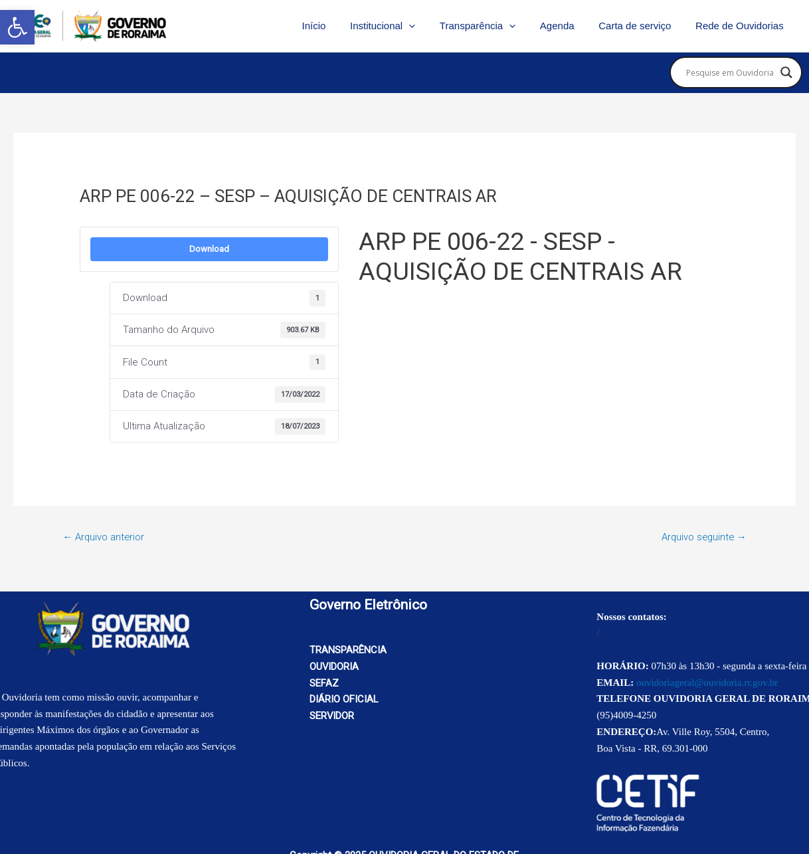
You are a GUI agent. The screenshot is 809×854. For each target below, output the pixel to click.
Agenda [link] (568, 25)
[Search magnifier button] (786, 72)
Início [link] (338, 25)
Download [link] (209, 249)
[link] (17, 27)
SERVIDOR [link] (332, 716)
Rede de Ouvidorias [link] (741, 25)
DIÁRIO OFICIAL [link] (344, 700)
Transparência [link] (493, 26)
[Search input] (730, 72)
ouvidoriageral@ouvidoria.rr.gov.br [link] (707, 682)
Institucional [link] (402, 26)
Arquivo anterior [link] (103, 537)
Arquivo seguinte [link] (703, 537)
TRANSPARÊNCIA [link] (348, 650)
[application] (428, 26)
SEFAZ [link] (324, 683)
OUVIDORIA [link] (334, 667)
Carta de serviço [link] (641, 25)
